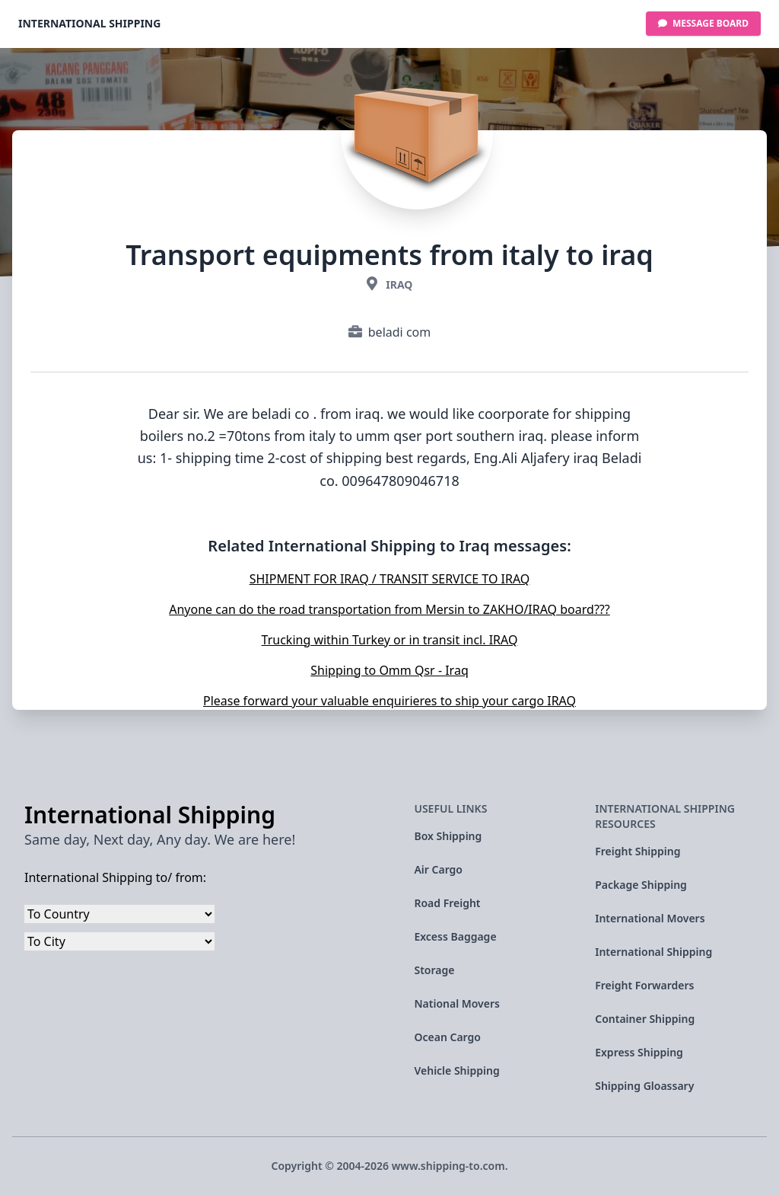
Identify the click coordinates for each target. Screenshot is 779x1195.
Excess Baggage (455, 936)
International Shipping (89, 23)
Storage (434, 970)
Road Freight (447, 903)
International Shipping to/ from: (115, 877)
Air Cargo (438, 869)
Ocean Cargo (447, 1037)
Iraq (399, 284)
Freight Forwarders (644, 985)
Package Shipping (641, 884)
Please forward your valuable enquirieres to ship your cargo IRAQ (389, 700)
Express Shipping (639, 1052)
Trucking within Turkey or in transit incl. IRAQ (390, 639)
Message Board (703, 23)
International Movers (649, 918)
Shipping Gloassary (644, 1085)
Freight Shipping (637, 851)
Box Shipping (448, 836)
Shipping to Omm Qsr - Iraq (389, 670)
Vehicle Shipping (456, 1070)
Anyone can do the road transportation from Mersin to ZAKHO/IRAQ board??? (389, 609)
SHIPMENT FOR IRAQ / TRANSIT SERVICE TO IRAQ (390, 578)
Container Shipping (645, 1018)
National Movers (457, 1003)
